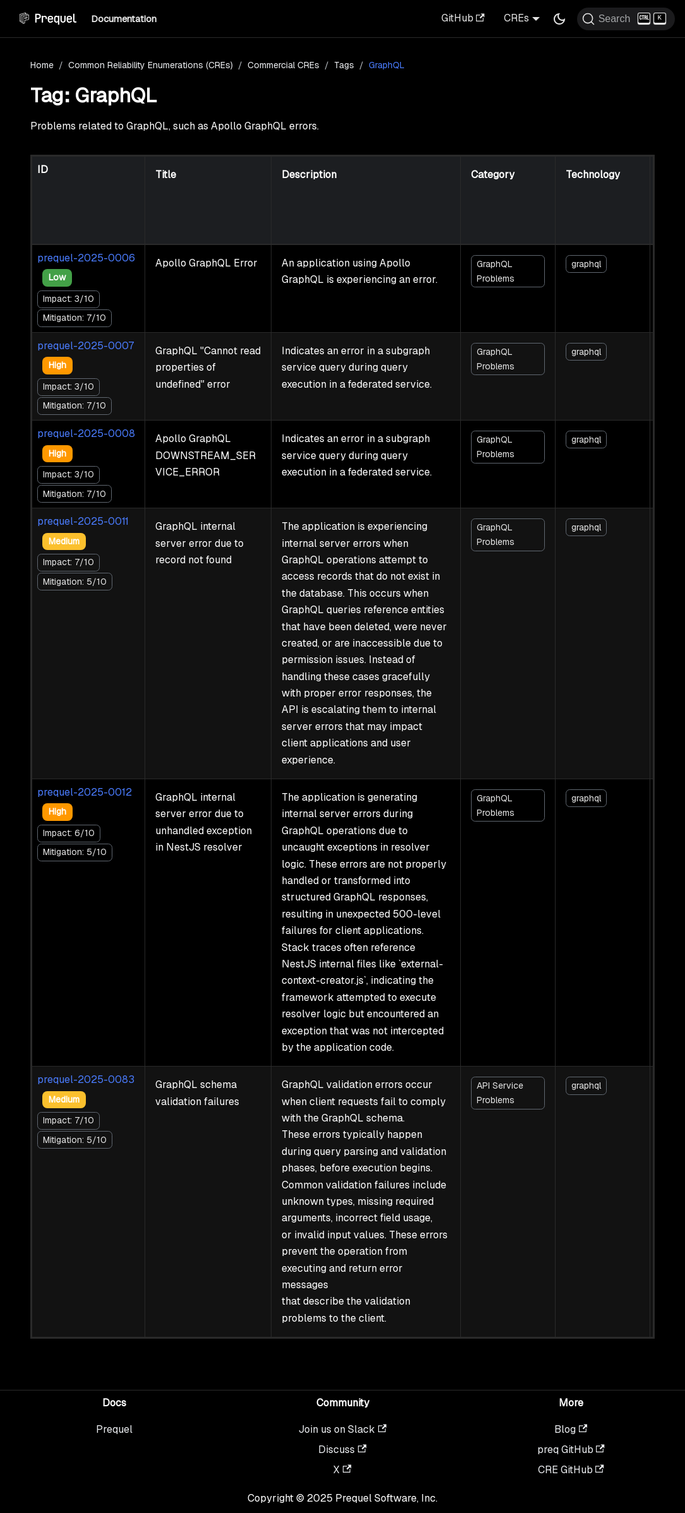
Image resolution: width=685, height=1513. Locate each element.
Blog (570, 1429)
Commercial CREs (283, 65)
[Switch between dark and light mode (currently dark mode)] (559, 19)
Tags (344, 65)
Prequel (114, 1429)
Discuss (342, 1449)
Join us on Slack (342, 1429)
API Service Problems (500, 1093)
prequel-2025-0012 (84, 792)
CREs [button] (516, 18)
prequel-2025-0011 (83, 521)
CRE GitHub (571, 1469)
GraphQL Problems (496, 271)
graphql (586, 264)
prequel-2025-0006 (86, 258)
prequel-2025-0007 (85, 345)
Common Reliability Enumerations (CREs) (150, 65)
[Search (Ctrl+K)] (626, 19)
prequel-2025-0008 (86, 433)
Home (42, 65)
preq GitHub (571, 1449)
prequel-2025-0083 (85, 1079)
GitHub (463, 18)
